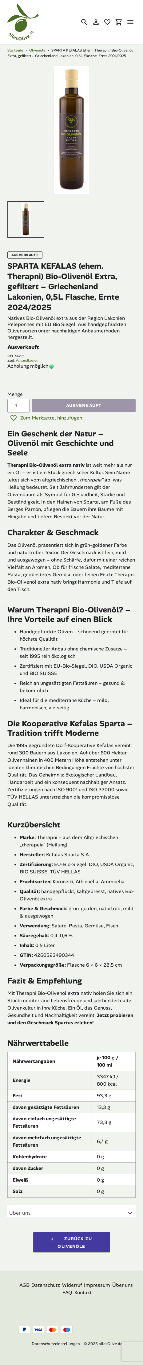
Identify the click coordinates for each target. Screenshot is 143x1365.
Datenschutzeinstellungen (56, 1343)
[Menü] (130, 22)
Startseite (15, 50)
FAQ (67, 1292)
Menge (15, 394)
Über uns (122, 1285)
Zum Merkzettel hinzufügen (46, 418)
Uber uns (71, 1213)
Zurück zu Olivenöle (71, 1242)
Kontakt (83, 1292)
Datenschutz (45, 1285)
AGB (24, 1285)
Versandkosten (27, 360)
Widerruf (72, 1285)
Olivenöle (37, 50)
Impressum (97, 1285)
